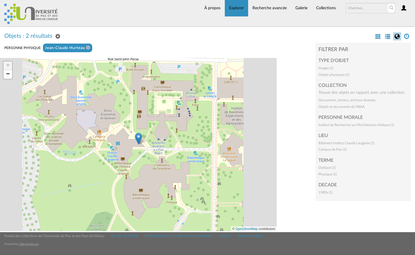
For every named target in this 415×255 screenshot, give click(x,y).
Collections (326, 8)
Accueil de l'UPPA (124, 236)
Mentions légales (250, 236)
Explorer (236, 8)
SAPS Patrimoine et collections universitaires (178, 236)
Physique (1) (327, 174)
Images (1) (325, 68)
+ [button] (8, 65)
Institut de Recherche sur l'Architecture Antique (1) (356, 125)
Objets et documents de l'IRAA (341, 106)
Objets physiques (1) (333, 74)
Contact (225, 236)
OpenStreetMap (246, 228)
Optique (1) (327, 167)
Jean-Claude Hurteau (67, 48)
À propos (212, 8)
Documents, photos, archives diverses (347, 100)
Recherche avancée (269, 8)
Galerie (301, 8)
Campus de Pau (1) (332, 149)
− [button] (8, 74)
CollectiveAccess (29, 244)
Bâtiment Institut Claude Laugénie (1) (346, 143)
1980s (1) (325, 192)
